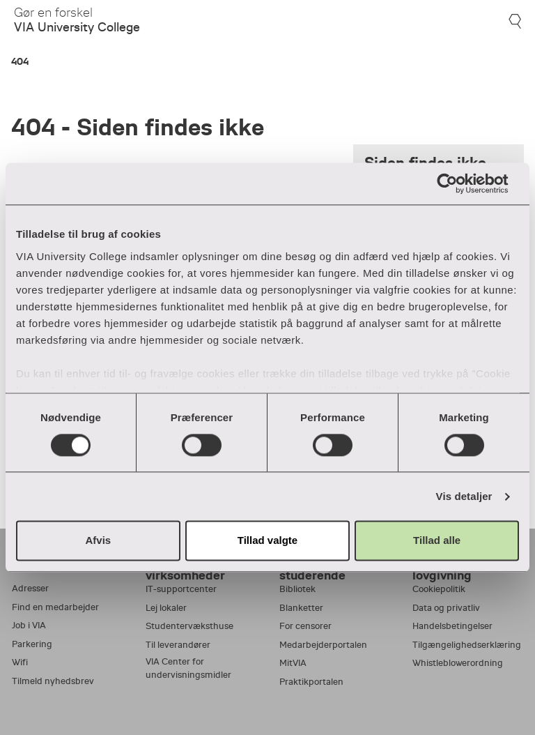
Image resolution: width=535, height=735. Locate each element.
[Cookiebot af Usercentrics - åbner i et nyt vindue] (458, 183)
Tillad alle (436, 541)
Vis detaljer (464, 496)
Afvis (98, 541)
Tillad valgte (267, 541)
